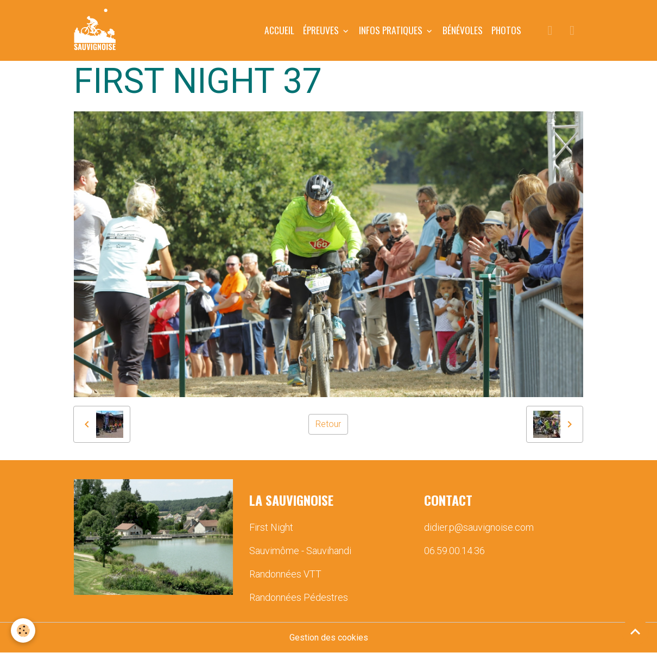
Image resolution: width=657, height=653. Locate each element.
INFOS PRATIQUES (392, 30)
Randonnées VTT (285, 574)
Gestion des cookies (328, 637)
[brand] (97, 30)
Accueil (279, 30)
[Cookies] (23, 630)
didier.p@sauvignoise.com (479, 527)
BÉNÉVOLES (463, 30)
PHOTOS (506, 30)
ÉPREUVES (322, 30)
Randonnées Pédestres (298, 597)
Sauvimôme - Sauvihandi (300, 550)
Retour (328, 424)
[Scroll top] (635, 631)
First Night (271, 527)
